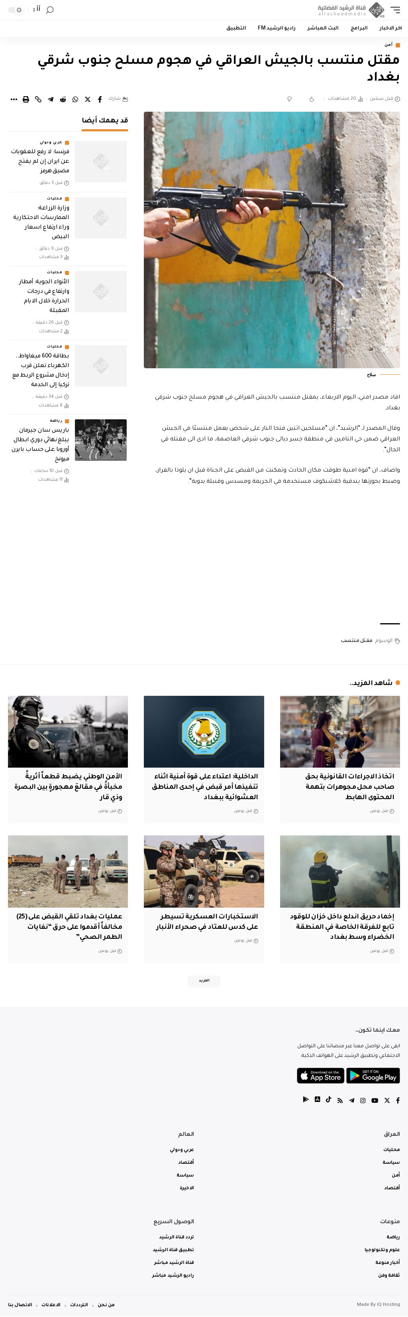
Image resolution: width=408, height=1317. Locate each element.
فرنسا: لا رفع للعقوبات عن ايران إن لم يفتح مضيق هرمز (40, 163)
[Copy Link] (38, 100)
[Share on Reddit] (63, 100)
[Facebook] (398, 1101)
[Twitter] (387, 1101)
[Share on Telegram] (50, 100)
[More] (13, 100)
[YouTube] (374, 1101)
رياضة (56, 422)
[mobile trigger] (393, 10)
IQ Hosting (388, 1306)
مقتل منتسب (357, 642)
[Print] (25, 100)
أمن (387, 45)
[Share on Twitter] (87, 100)
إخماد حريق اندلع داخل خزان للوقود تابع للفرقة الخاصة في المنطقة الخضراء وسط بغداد (340, 926)
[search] (49, 10)
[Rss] (338, 1101)
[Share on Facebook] (100, 100)
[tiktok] (326, 1101)
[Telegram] (350, 1101)
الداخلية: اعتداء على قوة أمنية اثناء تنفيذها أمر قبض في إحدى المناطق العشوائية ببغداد (204, 787)
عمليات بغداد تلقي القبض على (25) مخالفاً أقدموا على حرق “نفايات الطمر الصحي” (73, 926)
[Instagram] (362, 1101)
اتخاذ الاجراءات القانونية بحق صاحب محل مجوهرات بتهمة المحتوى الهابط (348, 787)
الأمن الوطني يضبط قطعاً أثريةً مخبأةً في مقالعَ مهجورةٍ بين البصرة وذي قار (72, 787)
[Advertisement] (272, 556)
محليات (54, 199)
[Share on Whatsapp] (75, 100)
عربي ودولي (51, 144)
